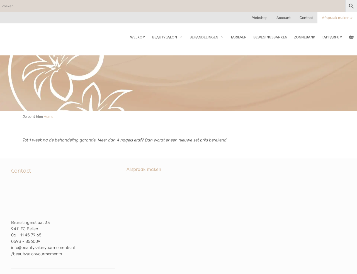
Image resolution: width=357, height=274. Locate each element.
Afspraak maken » (337, 18)
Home (48, 116)
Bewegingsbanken (270, 37)
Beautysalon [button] (169, 37)
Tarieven (238, 37)
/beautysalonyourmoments (36, 253)
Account (283, 18)
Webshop (260, 18)
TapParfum (332, 37)
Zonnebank (304, 37)
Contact (306, 18)
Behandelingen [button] (208, 37)
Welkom (137, 37)
